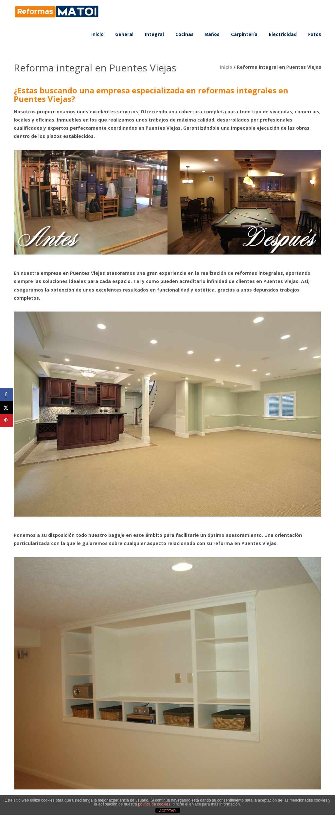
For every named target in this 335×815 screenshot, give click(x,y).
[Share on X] (6, 407)
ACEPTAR (167, 811)
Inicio (226, 67)
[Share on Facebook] (6, 394)
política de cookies (154, 804)
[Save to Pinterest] (6, 420)
